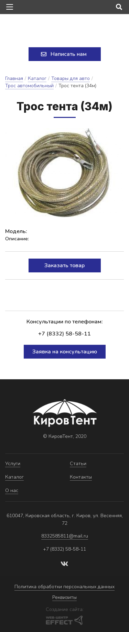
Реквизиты (64, 597)
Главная (14, 78)
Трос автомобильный (29, 85)
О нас (11, 490)
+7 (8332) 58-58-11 (64, 334)
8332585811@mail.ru (64, 536)
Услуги (12, 463)
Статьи (78, 463)
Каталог (37, 78)
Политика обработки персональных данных (64, 586)
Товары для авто (70, 78)
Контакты (81, 477)
